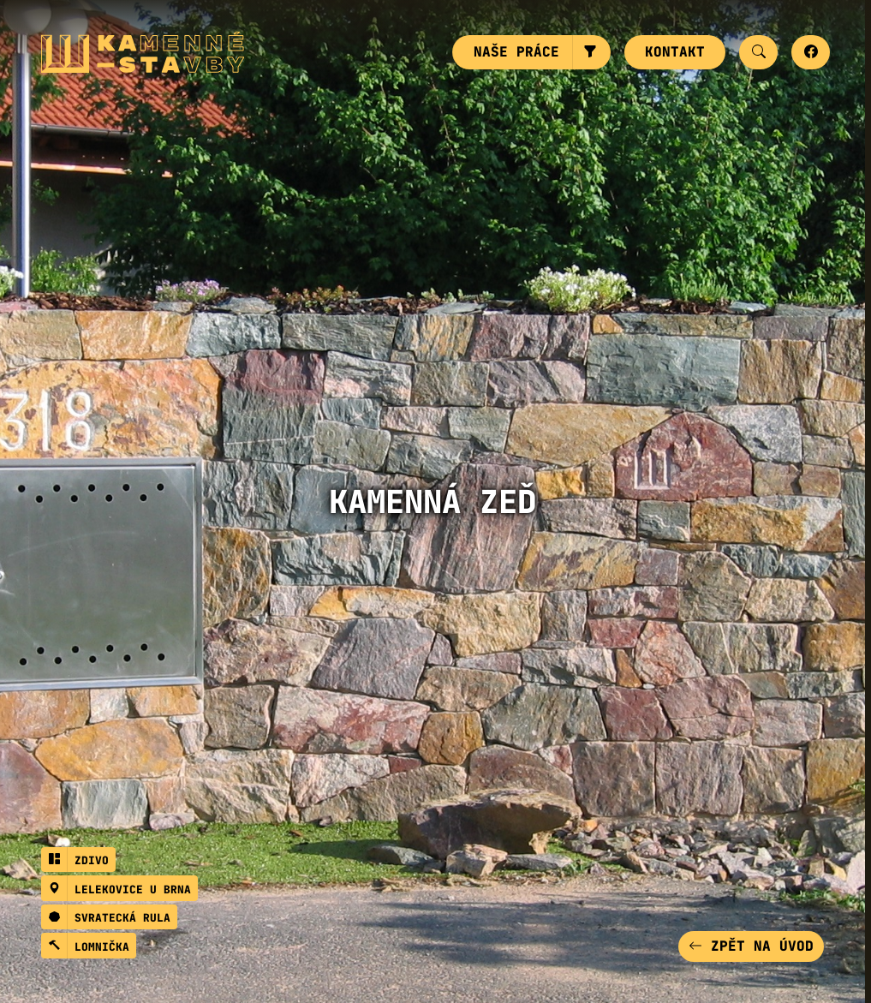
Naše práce (516, 52)
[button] (591, 52)
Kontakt (675, 52)
